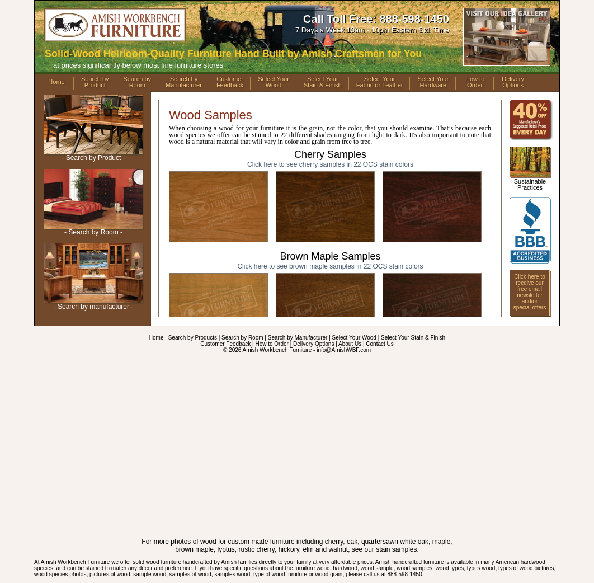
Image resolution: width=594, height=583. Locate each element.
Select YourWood (273, 82)
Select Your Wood (354, 338)
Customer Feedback (225, 344)
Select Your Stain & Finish (413, 338)
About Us (349, 344)
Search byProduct (95, 82)
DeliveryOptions (513, 82)
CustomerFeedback (229, 82)
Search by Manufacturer (298, 338)
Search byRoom (138, 82)
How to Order (271, 344)
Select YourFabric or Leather (379, 82)
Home (56, 81)
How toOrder (474, 82)
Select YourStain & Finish (323, 82)
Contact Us (379, 344)
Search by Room (242, 338)
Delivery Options (313, 344)
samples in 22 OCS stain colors (330, 164)
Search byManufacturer (184, 82)
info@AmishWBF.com (344, 350)
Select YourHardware (433, 82)
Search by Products (192, 338)
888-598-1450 (414, 19)
